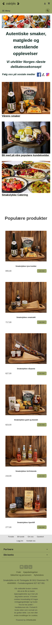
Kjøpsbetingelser (30, 572)
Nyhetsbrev (39, 575)
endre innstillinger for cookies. (26, 615)
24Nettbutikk (31, 620)
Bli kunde (20, 537)
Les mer (30, 613)
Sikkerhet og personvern (20, 575)
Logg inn (20, 541)
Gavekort (40, 537)
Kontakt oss (30, 541)
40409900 (11, 583)
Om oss (30, 537)
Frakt (18, 572)
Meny (6, 11)
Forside (11, 537)
